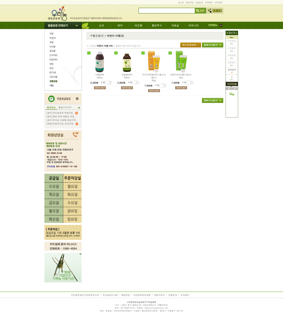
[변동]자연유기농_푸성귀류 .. (62, 123)
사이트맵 (218, 2)
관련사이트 (159, 294)
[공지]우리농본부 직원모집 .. (62, 112)
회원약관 (125, 294)
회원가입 (190, 2)
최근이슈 (51, 107)
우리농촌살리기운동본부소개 (85, 294)
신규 (101, 25)
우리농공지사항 (110, 294)
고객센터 (209, 2)
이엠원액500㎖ (99, 76)
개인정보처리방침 (142, 294)
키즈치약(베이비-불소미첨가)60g (154, 77)
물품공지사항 (64, 107)
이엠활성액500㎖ (126, 76)
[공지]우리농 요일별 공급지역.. (62, 120)
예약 (120, 25)
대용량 (138, 25)
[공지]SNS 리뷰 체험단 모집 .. (61, 116)
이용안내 (199, 2)
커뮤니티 (194, 25)
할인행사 (157, 25)
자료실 (175, 25)
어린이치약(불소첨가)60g (180, 76)
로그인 (181, 2)
